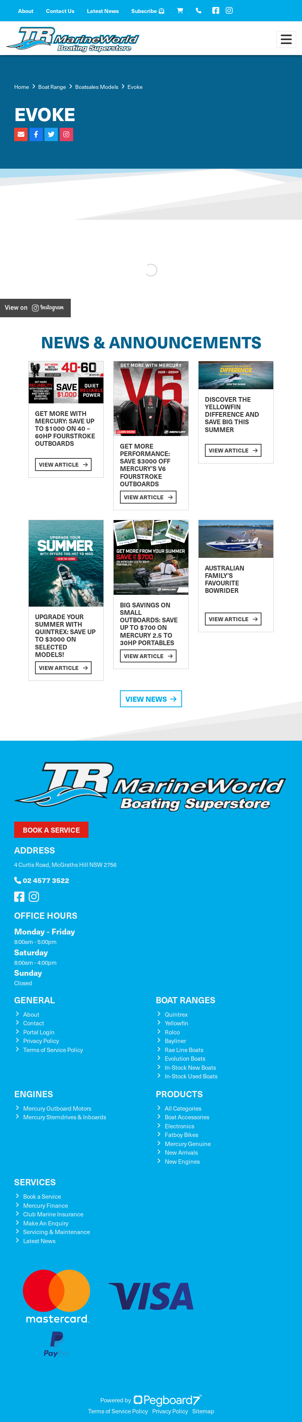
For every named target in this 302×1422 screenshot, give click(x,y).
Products (179, 1093)
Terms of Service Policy (53, 1049)
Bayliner (175, 1040)
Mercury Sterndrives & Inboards (64, 1117)
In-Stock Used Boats (191, 1076)
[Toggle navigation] (286, 39)
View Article (63, 464)
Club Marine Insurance (53, 1214)
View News (151, 699)
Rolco (172, 1032)
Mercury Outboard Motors (57, 1108)
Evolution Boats (185, 1058)
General (34, 999)
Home (21, 87)
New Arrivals (181, 1152)
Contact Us (60, 11)
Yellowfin (176, 1023)
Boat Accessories (187, 1117)
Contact (33, 1023)
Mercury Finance (45, 1205)
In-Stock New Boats (190, 1067)
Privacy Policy (41, 1040)
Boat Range (52, 87)
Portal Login (39, 1032)
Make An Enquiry (45, 1223)
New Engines (182, 1161)
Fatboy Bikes (181, 1134)
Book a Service (51, 830)
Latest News (103, 11)
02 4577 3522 (41, 880)
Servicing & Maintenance (56, 1231)
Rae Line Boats (184, 1049)
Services (35, 1181)
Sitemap (203, 1411)
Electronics (179, 1126)
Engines (33, 1093)
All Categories (183, 1108)
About (25, 11)
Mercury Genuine (188, 1143)
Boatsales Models (96, 87)
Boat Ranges (185, 999)
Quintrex (176, 1014)
